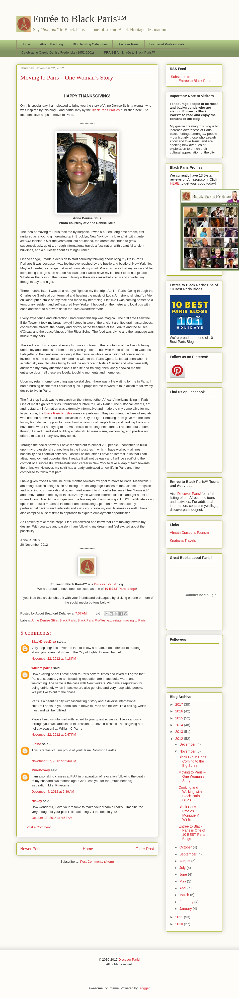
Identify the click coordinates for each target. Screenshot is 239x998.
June (183, 874)
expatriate (114, 620)
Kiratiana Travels (183, 540)
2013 (179, 732)
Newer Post (30, 849)
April (183, 888)
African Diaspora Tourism (189, 533)
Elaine (36, 744)
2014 (179, 725)
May (183, 881)
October (186, 847)
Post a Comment (39, 827)
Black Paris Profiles (106, 110)
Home (25, 44)
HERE (175, 183)
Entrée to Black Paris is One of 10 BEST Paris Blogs (191, 832)
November (187, 751)
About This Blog (51, 44)
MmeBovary (41, 770)
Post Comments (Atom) (97, 861)
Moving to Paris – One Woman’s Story (66, 77)
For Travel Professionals (166, 44)
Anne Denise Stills (44, 620)
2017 (179, 704)
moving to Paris (134, 620)
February (186, 902)
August (185, 861)
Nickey (37, 801)
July (183, 868)
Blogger (144, 988)
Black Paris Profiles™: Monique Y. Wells (188, 813)
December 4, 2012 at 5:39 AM (53, 791)
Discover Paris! (128, 44)
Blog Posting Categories (90, 44)
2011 (179, 917)
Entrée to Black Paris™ (80, 18)
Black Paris (68, 620)
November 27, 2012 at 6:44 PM (54, 761)
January (186, 909)
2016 (179, 711)
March (184, 895)
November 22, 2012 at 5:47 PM (54, 734)
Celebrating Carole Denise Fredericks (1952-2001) (57, 52)
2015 (179, 718)
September (188, 854)
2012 (179, 739)
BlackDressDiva (44, 641)
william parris (42, 668)
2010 (179, 924)
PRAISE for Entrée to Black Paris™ (129, 52)
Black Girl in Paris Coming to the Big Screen (192, 761)
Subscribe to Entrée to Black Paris (190, 79)
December (187, 744)
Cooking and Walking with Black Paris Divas (190, 793)
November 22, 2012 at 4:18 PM (54, 658)
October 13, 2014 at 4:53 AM (52, 818)
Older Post (145, 849)
